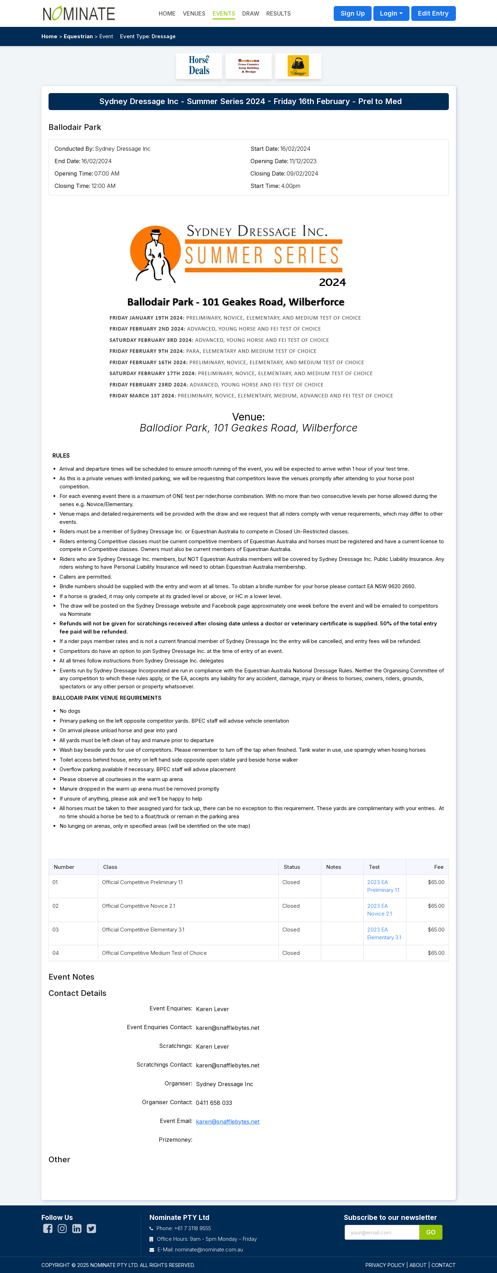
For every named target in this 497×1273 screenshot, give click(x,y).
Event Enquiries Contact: (159, 1027)
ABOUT (418, 1265)
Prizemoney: (175, 1139)
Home (49, 36)
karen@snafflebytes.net (227, 1121)
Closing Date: (268, 173)
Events (224, 13)
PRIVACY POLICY (385, 1265)
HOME (167, 13)
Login (388, 13)
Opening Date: (269, 161)
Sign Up (353, 13)
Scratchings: (175, 1045)
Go (431, 1232)
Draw (250, 13)
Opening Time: (74, 173)
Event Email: (176, 1120)
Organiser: (178, 1083)
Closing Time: (72, 185)
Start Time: (265, 185)
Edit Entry (433, 13)
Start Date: (264, 148)
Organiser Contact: (167, 1102)
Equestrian (78, 36)
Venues (194, 13)
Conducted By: (74, 148)
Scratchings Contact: (164, 1064)
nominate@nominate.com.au (209, 1249)
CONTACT (443, 1265)
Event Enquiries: (170, 1008)
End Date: (67, 161)
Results (278, 13)
